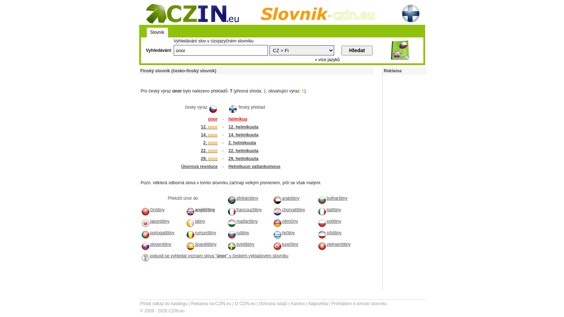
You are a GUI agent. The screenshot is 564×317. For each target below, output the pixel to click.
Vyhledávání (158, 50)
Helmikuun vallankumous (254, 166)
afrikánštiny (242, 198)
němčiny (285, 221)
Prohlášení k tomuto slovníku (359, 303)
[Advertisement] (223, 77)
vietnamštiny (334, 244)
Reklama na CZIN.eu (211, 303)
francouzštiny (244, 209)
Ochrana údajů (273, 303)
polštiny (329, 221)
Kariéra (298, 303)
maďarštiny (242, 221)
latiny (195, 221)
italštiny (329, 209)
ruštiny (238, 232)
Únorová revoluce (199, 166)
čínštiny (153, 209)
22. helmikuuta (243, 150)
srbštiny (329, 232)
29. (209, 158)
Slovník (157, 32)
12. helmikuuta (243, 127)
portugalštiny (157, 232)
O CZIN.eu (245, 303)
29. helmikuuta (243, 158)
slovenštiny (156, 244)
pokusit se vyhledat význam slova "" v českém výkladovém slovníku (214, 255)
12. (209, 127)
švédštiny (240, 244)
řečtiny (284, 232)
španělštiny (201, 244)
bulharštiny (332, 198)
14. (209, 134)
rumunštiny (201, 232)
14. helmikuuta (243, 134)
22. (209, 150)
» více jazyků (327, 59)
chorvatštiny (289, 209)
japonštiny (155, 221)
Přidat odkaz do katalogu (163, 303)
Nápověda (318, 303)
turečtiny (285, 244)
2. (210, 142)
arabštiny (286, 198)
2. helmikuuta (242, 142)
